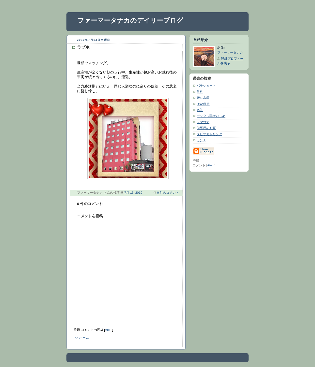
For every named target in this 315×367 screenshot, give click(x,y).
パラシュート (206, 86)
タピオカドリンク (209, 134)
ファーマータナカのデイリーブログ (130, 20)
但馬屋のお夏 (206, 128)
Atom (108, 330)
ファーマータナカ (230, 52)
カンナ (201, 140)
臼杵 (200, 92)
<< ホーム (82, 337)
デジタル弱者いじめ (211, 116)
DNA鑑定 (203, 104)
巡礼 (200, 110)
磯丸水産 (203, 98)
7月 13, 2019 (133, 192)
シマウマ (203, 122)
